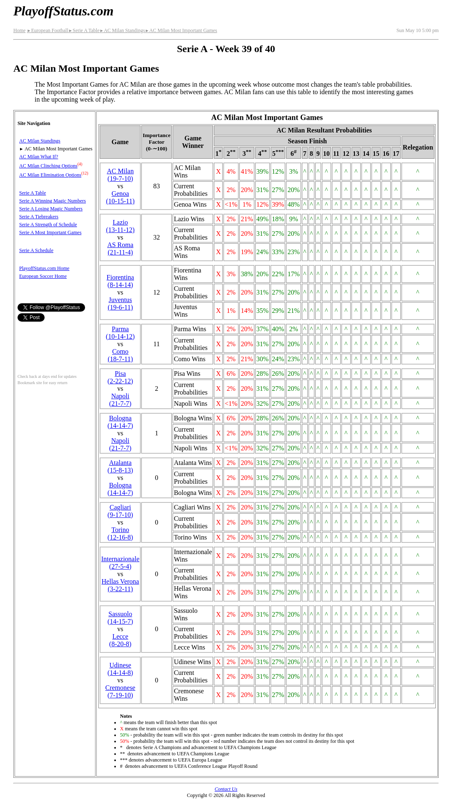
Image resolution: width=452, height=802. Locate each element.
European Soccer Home (43, 276)
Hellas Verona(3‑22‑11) (120, 585)
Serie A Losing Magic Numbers (51, 209)
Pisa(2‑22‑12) (120, 377)
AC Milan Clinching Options (48, 166)
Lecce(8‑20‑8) (120, 640)
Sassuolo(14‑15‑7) (120, 617)
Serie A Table (84, 30)
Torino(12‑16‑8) (120, 533)
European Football (47, 30)
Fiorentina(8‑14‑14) (120, 281)
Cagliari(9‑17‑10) (120, 511)
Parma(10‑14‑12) (120, 332)
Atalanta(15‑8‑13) (120, 466)
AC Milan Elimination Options (50, 175)
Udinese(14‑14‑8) (120, 669)
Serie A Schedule (36, 250)
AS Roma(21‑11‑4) (120, 248)
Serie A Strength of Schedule (48, 224)
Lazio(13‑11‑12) (120, 226)
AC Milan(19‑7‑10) (120, 174)
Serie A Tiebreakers (38, 217)
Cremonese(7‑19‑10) (120, 691)
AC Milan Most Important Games (181, 30)
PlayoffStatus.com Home (44, 268)
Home (19, 30)
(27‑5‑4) (120, 562)
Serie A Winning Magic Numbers (52, 201)
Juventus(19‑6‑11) (120, 303)
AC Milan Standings (122, 30)
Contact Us (226, 789)
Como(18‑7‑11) (120, 355)
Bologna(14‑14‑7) (120, 422)
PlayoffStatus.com (63, 10)
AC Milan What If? (38, 157)
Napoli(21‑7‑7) (120, 399)
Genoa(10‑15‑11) (120, 197)
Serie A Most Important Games (50, 232)
